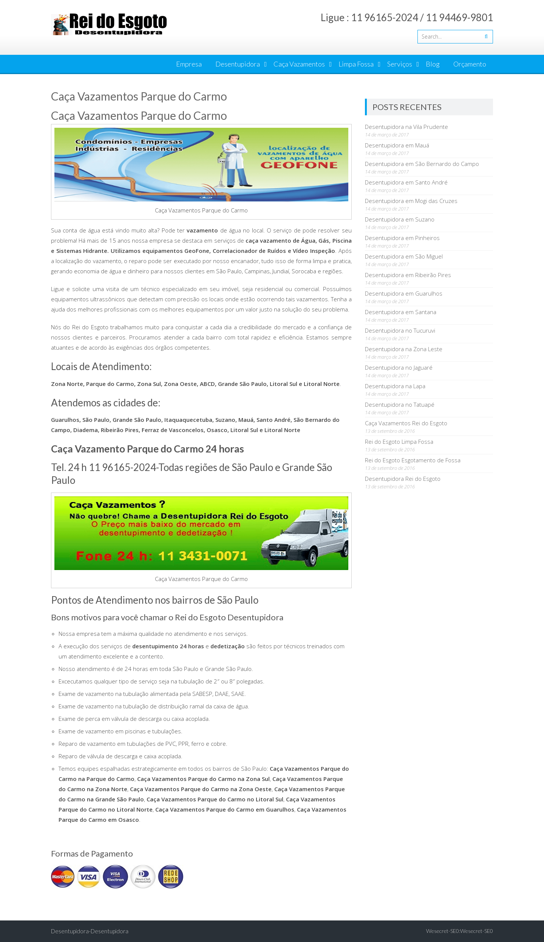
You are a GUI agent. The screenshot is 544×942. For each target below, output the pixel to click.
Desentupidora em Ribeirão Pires (408, 275)
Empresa (189, 64)
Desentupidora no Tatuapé (399, 404)
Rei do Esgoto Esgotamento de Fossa (413, 460)
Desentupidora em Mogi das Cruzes (411, 201)
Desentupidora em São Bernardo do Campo (422, 163)
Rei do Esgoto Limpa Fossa (399, 441)
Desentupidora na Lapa (395, 386)
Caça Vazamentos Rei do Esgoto (406, 423)
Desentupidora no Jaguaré (399, 367)
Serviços (399, 64)
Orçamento (469, 64)
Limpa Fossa (356, 64)
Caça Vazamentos (299, 64)
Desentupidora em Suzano (399, 219)
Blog (433, 64)
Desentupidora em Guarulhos (403, 293)
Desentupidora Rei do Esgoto (402, 478)
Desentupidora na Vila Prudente (406, 126)
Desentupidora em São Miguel (404, 256)
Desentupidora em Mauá (397, 145)
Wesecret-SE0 (476, 931)
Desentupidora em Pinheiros (402, 238)
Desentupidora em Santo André (406, 182)
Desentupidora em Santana (400, 312)
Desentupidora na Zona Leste (403, 349)
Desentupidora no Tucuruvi (400, 330)
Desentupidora (237, 64)
